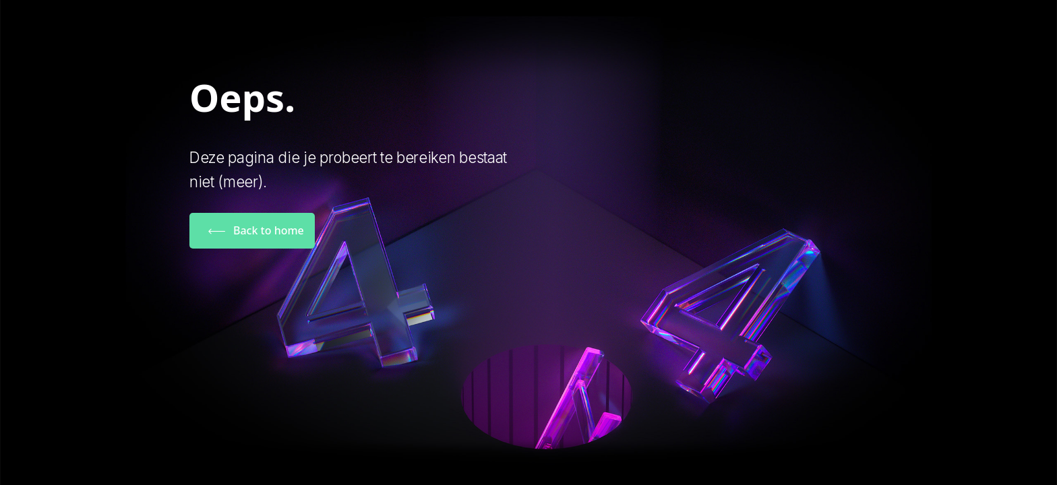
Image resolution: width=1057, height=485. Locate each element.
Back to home (268, 230)
